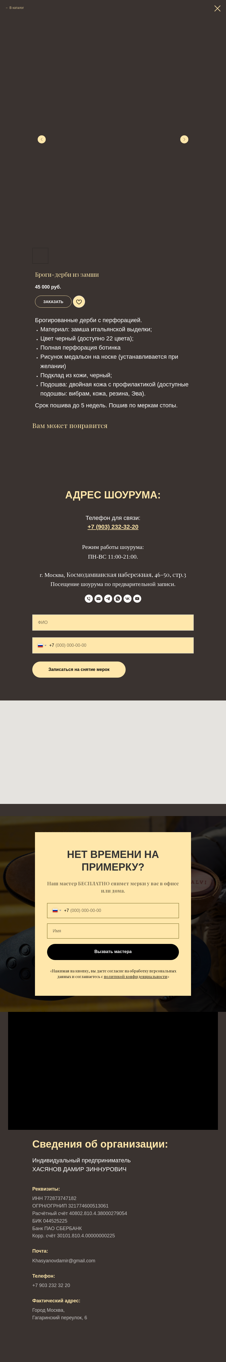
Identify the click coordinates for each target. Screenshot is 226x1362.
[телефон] (89, 599)
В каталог (16, 8)
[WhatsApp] (118, 599)
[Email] (98, 599)
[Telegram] (108, 599)
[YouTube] (137, 599)
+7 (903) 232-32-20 (113, 526)
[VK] (127, 599)
